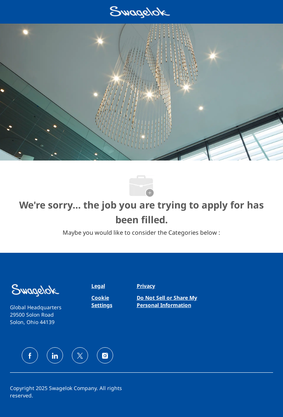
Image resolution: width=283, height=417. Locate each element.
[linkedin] (55, 355)
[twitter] (80, 355)
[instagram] (105, 355)
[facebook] (30, 355)
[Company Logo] (141, 11)
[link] (39, 290)
